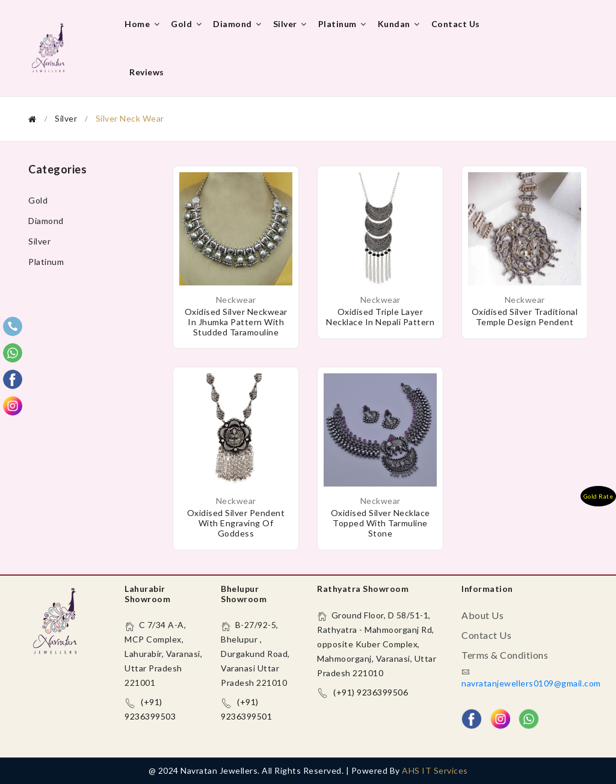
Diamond (238, 24)
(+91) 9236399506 (370, 692)
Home (143, 24)
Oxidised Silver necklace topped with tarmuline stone (380, 523)
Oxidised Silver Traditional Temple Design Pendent (525, 316)
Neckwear (236, 299)
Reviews (146, 72)
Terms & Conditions (504, 655)
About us (482, 615)
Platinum (343, 24)
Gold (187, 24)
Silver (291, 24)
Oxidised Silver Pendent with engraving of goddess (236, 523)
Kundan (400, 24)
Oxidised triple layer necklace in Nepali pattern (380, 316)
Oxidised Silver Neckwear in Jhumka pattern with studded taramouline (236, 321)
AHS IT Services (435, 770)
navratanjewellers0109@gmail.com (531, 683)
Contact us (455, 24)
